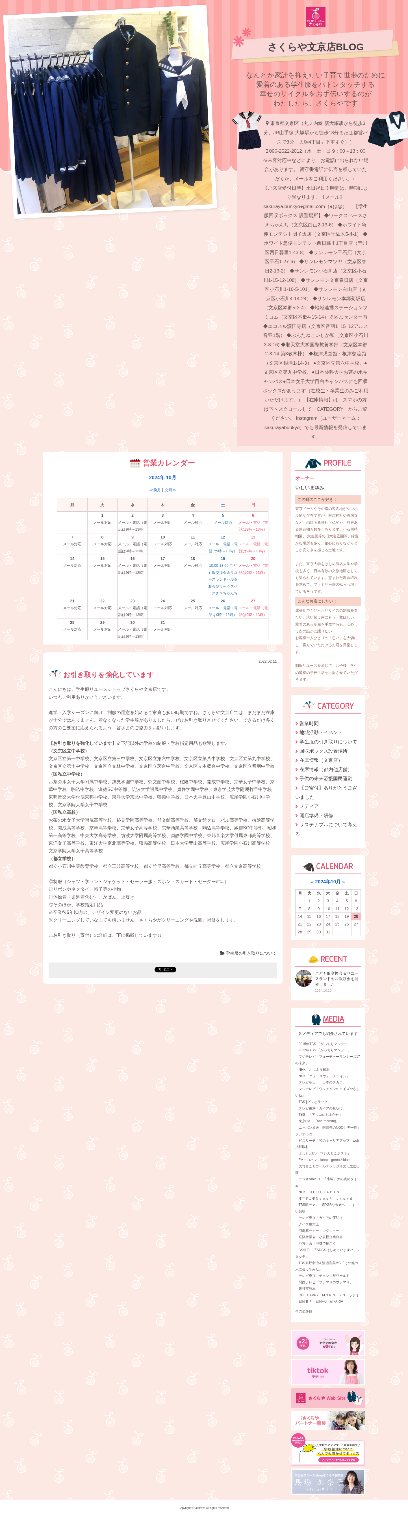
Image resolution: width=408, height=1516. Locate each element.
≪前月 (155, 490)
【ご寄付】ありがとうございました (326, 792)
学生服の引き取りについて (248, 953)
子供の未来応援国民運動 (326, 778)
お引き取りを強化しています (101, 674)
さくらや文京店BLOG (316, 47)
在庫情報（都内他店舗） (326, 769)
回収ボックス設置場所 (324, 751)
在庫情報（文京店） (321, 760)
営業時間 (309, 723)
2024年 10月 (162, 477)
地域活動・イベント (321, 732)
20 (356, 916)
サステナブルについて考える (326, 829)
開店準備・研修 (316, 815)
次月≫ (170, 490)
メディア (309, 806)
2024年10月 (328, 881)
